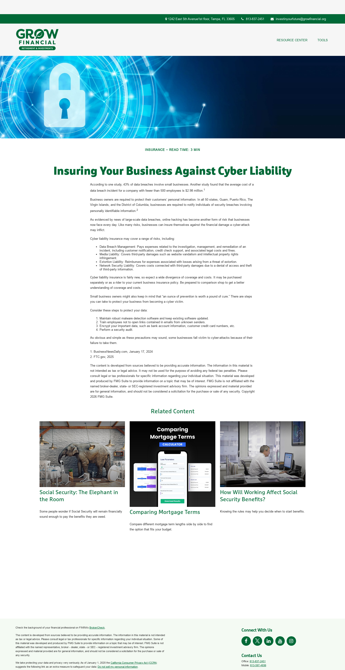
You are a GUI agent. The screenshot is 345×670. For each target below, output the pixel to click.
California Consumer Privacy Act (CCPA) (134, 648)
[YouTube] (280, 627)
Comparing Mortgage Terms (165, 498)
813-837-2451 (253, 5)
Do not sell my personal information (118, 652)
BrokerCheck (97, 613)
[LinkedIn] (268, 627)
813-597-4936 (258, 651)
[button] (292, 25)
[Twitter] (257, 627)
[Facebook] (246, 627)
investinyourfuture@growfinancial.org (298, 5)
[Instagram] (291, 627)
